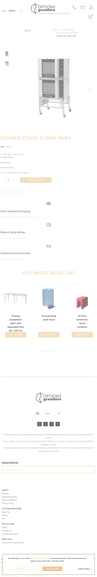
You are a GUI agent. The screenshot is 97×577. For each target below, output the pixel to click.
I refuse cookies (85, 569)
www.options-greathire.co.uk (40, 558)
